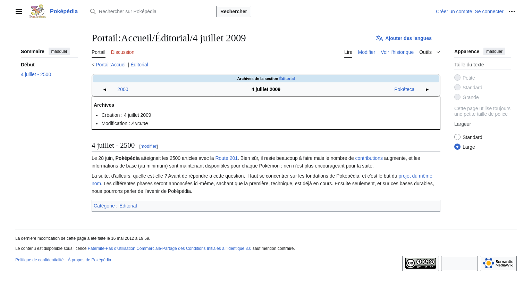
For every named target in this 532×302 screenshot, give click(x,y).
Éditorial (139, 64)
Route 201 (226, 158)
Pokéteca (404, 89)
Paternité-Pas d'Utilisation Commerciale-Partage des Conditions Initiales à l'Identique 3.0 (170, 248)
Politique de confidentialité (39, 260)
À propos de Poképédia (89, 260)
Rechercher (233, 11)
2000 (122, 89)
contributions (369, 158)
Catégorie (104, 206)
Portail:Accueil (111, 64)
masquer (59, 51)
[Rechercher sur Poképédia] (152, 11)
